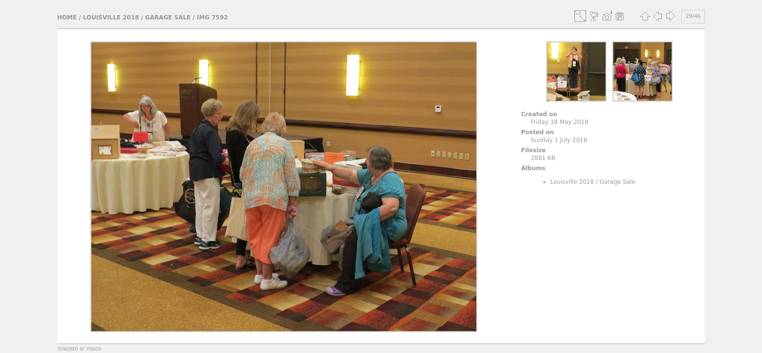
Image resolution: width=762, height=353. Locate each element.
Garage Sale (168, 17)
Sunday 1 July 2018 (559, 140)
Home (67, 17)
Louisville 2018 (111, 17)
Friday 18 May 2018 (559, 122)
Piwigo (94, 348)
